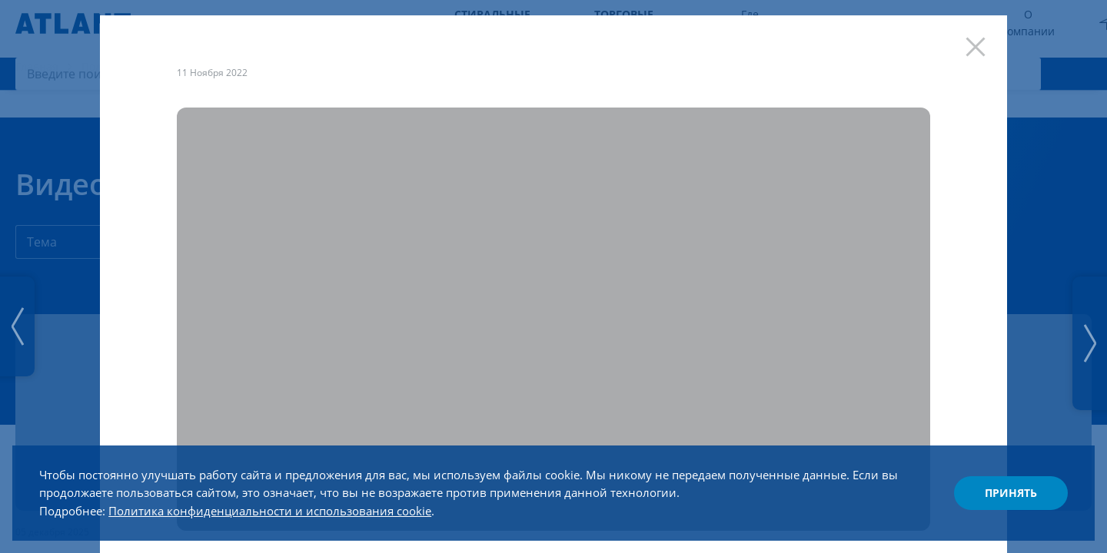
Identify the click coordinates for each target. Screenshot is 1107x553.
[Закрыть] (974, 48)
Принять (1004, 486)
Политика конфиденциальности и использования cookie (290, 505)
